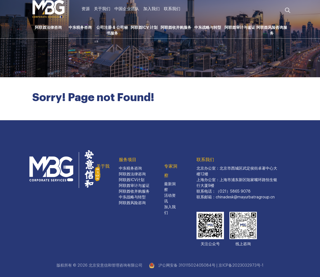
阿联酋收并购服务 (176, 27)
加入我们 (151, 9)
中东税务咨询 (80, 27)
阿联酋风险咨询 (132, 203)
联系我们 (172, 9)
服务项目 (127, 160)
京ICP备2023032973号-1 (240, 265)
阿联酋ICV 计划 (144, 27)
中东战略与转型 (207, 27)
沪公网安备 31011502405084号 (186, 265)
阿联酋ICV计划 (131, 180)
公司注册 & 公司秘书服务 (112, 30)
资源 (86, 9)
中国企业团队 (126, 9)
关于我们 (102, 9)
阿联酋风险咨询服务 (271, 30)
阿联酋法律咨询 (48, 27)
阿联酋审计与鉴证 (239, 27)
